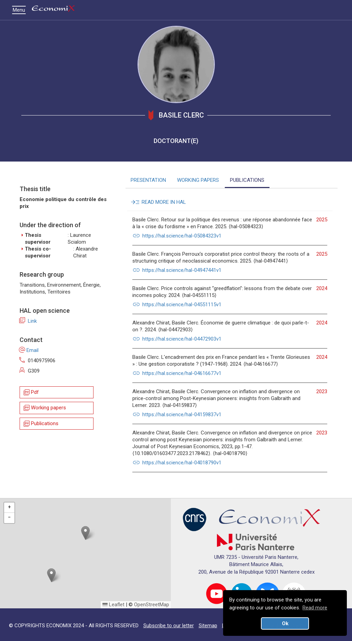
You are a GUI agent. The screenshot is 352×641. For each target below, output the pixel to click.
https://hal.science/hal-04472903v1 (176, 339)
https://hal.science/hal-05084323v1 (176, 236)
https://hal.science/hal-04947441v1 (176, 270)
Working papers (44, 408)
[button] (85, 533)
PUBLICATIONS (247, 180)
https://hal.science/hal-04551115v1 (176, 304)
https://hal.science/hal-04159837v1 (176, 414)
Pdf (31, 392)
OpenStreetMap (151, 604)
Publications (40, 424)
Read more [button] (314, 608)
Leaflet (113, 604)
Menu (20, 10)
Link (28, 321)
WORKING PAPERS (198, 180)
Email (29, 350)
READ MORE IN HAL (159, 202)
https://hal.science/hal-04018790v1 (176, 462)
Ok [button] (285, 623)
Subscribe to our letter (168, 625)
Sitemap (208, 625)
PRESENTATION (148, 180)
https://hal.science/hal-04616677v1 (176, 373)
